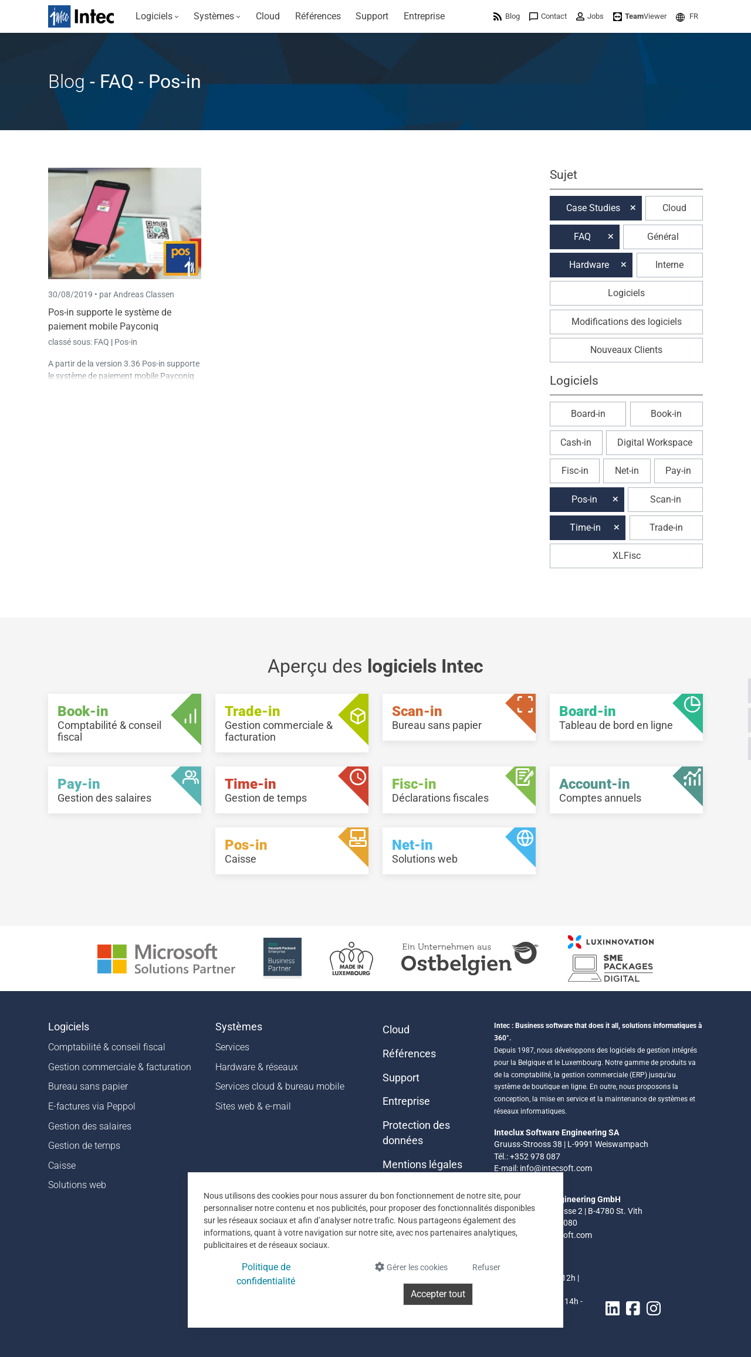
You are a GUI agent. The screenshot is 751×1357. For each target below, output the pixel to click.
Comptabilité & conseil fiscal (106, 1047)
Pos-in (125, 342)
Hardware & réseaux (256, 1067)
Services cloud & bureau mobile (279, 1086)
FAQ (102, 342)
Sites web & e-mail (253, 1106)
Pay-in (678, 470)
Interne (669, 264)
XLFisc (627, 555)
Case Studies (593, 207)
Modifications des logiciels (626, 321)
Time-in (585, 527)
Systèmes (238, 1027)
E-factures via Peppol (92, 1106)
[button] (687, 16)
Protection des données (416, 1132)
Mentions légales (422, 1165)
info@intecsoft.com (556, 1168)
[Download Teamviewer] (639, 16)
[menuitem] (157, 16)
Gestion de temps (84, 1145)
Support (401, 1078)
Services (232, 1047)
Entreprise (406, 1101)
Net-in (627, 470)
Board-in (588, 413)
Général (663, 236)
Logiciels (626, 292)
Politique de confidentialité (265, 1274)
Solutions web (77, 1184)
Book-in (666, 413)
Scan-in (665, 499)
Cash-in (575, 442)
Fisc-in (574, 470)
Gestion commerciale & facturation (119, 1067)
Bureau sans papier (88, 1086)
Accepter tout (438, 1294)
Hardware (589, 264)
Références (409, 1054)
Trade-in (666, 527)
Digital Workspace (654, 442)
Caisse (62, 1165)
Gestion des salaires (89, 1126)
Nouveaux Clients (626, 349)
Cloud (674, 207)
